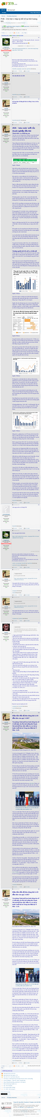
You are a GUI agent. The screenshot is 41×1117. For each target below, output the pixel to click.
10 (18, 32)
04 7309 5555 (21, 1107)
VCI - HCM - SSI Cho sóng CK (9, 1089)
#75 (38, 504)
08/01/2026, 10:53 (16, 530)
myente (23, 68)
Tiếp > (25, 32)
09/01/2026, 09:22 (16, 889)
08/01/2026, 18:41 (16, 569)
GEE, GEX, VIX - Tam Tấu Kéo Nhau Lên (11, 1076)
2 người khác (29, 563)
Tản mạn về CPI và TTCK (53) (9, 1073)
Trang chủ (15, 1102)
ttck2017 (19, 120)
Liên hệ (36, 1102)
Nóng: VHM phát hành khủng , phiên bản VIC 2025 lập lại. (14, 1082)
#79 (38, 712)
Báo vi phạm (27, 96)
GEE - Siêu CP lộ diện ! (7, 1085)
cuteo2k (19, 22)
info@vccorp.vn (30, 1107)
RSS (39, 1102)
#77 (38, 569)
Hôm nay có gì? (11, 10)
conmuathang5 (6, 514)
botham (6, 632)
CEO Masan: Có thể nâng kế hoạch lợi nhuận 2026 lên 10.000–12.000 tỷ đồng (18, 1078)
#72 (38, 73)
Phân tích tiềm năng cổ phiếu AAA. (10, 1083)
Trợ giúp (31, 1102)
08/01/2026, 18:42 (16, 597)
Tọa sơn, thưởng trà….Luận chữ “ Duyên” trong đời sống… (14, 1080)
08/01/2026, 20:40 (16, 622)
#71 (38, 37)
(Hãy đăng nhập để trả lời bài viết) (34, 1065)
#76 (38, 530)
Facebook (26, 1102)
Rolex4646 (14, 68)
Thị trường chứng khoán (11, 22)
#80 (38, 889)
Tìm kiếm (4, 12)
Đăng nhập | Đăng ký (35, 12)
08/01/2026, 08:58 (16, 504)
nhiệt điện (31, 783)
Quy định (21, 1102)
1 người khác (28, 68)
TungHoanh (6, 47)
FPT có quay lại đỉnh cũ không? (9, 1087)
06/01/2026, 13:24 (16, 37)
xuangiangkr (19, 68)
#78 (38, 622)
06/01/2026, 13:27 (16, 73)
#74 (38, 124)
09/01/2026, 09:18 (16, 712)
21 (22, 32)
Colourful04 (20, 706)
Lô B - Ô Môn (15, 872)
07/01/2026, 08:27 (16, 124)
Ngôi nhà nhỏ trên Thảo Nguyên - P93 (10, 1075)
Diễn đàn (3, 10)
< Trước (2, 32)
